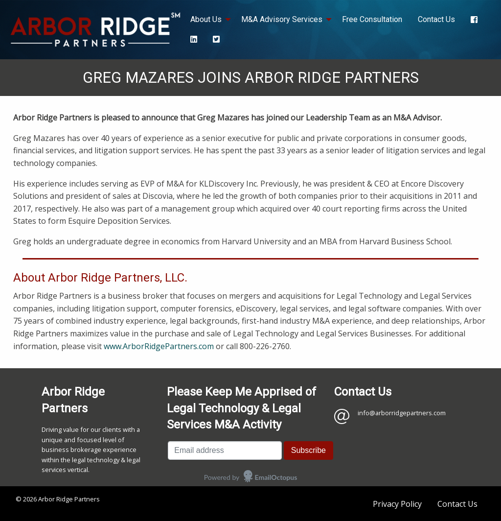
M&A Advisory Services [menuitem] (281, 19)
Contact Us (457, 503)
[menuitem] (474, 19)
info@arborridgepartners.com (402, 412)
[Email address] (225, 450)
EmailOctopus (276, 477)
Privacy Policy (397, 503)
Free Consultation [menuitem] (372, 19)
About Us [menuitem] (206, 19)
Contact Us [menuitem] (436, 19)
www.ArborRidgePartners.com (159, 346)
